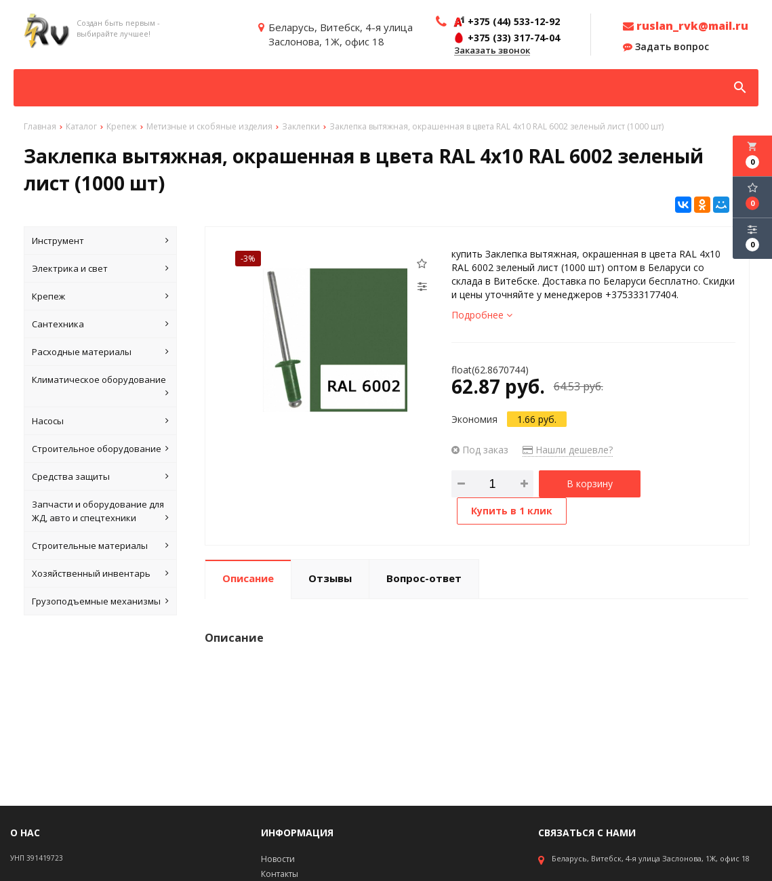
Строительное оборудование (100, 448)
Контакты (279, 874)
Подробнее (481, 314)
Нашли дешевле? (568, 449)
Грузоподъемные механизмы (100, 601)
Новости (278, 859)
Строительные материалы (100, 545)
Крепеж (100, 296)
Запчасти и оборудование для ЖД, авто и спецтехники (100, 511)
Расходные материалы (100, 351)
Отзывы (330, 578)
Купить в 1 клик (511, 510)
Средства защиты (100, 476)
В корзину (590, 483)
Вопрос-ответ (424, 578)
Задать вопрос (666, 47)
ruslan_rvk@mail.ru (685, 25)
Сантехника (100, 324)
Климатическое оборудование (100, 386)
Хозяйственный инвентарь (100, 573)
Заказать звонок (492, 51)
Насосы (100, 421)
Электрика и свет (100, 268)
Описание (248, 578)
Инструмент (100, 240)
